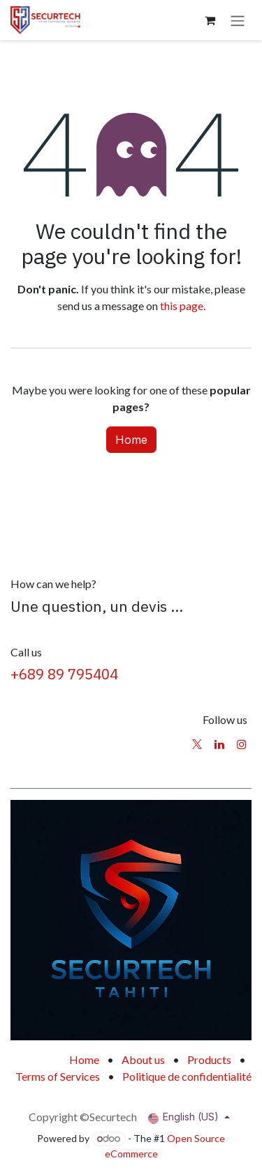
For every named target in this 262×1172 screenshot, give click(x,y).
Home (131, 440)
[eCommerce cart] (210, 20)
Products (209, 1059)
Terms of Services (57, 1076)
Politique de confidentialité (187, 1076)
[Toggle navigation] (238, 20)
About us (143, 1059)
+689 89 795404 (64, 674)
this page (181, 305)
